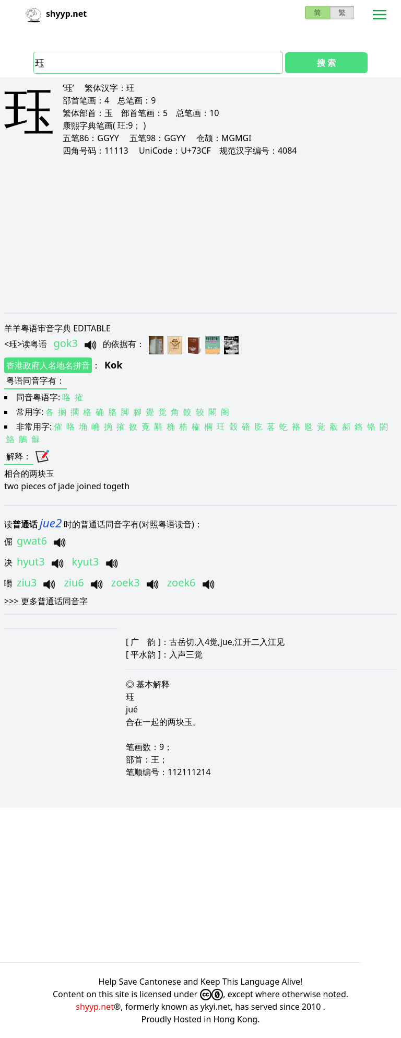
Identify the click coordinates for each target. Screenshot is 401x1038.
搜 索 (326, 62)
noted (334, 994)
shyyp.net (95, 1006)
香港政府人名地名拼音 (48, 365)
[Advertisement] (200, 234)
